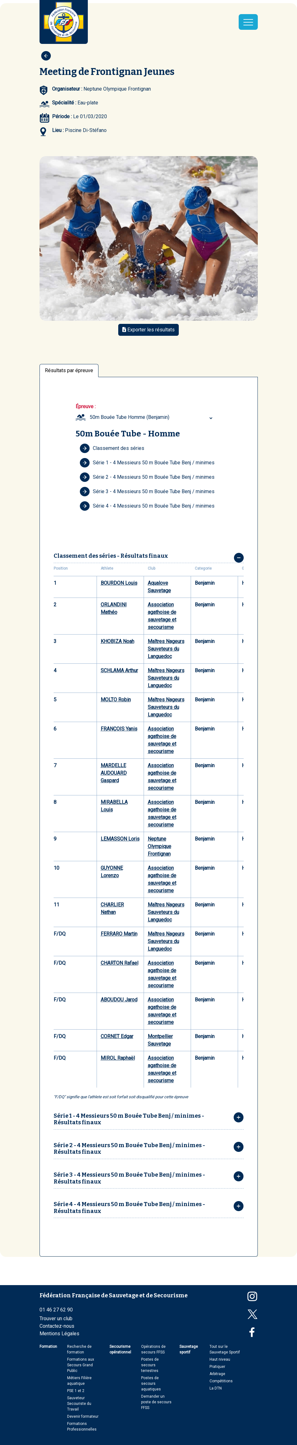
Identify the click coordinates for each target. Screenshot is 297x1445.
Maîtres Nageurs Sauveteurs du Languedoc (166, 648)
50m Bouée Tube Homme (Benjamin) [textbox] (129, 417)
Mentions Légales (59, 1334)
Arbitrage (217, 1374)
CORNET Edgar (117, 1036)
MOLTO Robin (116, 700)
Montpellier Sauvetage (160, 1040)
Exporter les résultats (148, 330)
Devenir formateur (82, 1416)
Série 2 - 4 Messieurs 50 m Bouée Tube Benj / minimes (147, 477)
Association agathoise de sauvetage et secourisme (162, 616)
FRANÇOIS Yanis (119, 729)
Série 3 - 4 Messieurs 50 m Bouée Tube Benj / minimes (147, 492)
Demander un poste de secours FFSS (156, 1402)
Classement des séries (112, 448)
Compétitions (221, 1381)
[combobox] (152, 417)
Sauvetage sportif (188, 1349)
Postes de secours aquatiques (151, 1383)
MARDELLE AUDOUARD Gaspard (114, 772)
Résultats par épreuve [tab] (69, 370)
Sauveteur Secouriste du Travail (79, 1403)
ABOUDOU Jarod (119, 1000)
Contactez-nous (57, 1326)
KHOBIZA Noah (117, 641)
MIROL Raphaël (118, 1058)
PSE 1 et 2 (75, 1391)
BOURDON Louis (119, 583)
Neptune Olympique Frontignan (159, 846)
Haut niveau (219, 1359)
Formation (48, 1346)
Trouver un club (56, 1318)
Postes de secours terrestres (150, 1365)
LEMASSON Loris (120, 839)
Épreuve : (86, 406)
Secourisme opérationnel (120, 1349)
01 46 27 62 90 (56, 1310)
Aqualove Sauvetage (159, 586)
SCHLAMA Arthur (119, 670)
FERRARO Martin (119, 934)
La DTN (215, 1388)
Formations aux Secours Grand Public (80, 1365)
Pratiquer (217, 1366)
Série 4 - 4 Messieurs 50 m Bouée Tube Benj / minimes (147, 506)
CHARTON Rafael (119, 963)
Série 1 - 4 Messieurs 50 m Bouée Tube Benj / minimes (147, 463)
